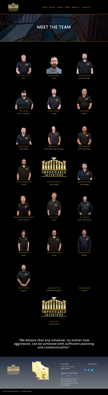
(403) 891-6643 (73, 376)
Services (52, 7)
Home (45, 7)
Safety (67, 7)
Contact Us (86, 7)
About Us (75, 7)
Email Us (63, 376)
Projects (60, 7)
